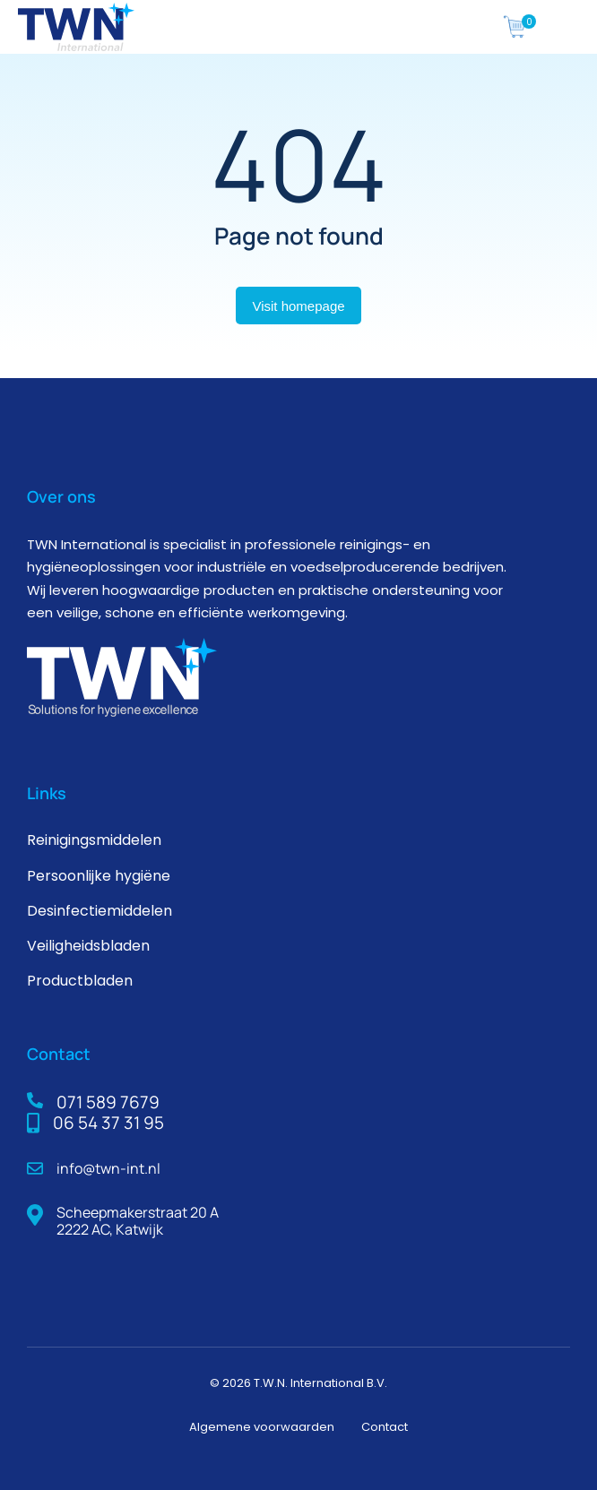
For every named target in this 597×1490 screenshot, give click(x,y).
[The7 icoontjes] (514, 26)
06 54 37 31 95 (108, 1122)
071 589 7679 (108, 1102)
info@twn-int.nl (108, 1168)
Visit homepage (298, 306)
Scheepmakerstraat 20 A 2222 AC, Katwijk (137, 1220)
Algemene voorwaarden (261, 1426)
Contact (384, 1426)
